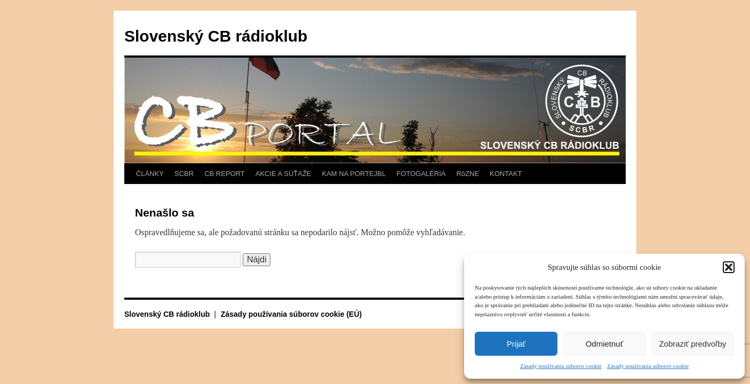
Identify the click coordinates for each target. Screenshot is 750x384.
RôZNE (467, 174)
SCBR (184, 174)
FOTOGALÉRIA (420, 174)
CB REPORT (224, 174)
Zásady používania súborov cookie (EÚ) (291, 314)
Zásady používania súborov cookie (561, 366)
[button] (728, 267)
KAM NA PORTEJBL (354, 174)
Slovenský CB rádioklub (215, 36)
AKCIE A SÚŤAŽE (284, 174)
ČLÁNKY (150, 174)
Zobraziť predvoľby (692, 343)
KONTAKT (506, 174)
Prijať (516, 343)
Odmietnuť (605, 343)
